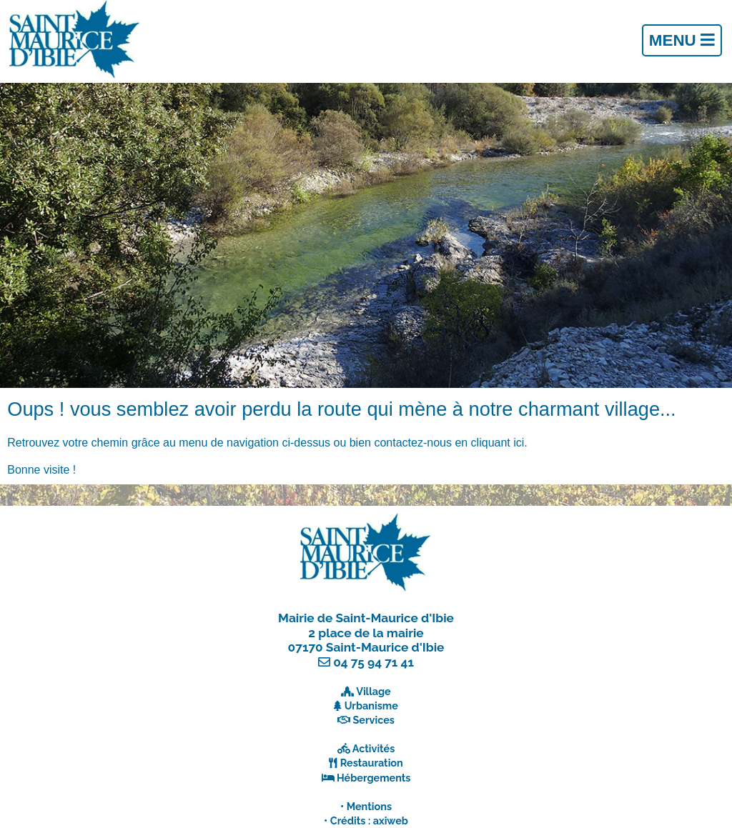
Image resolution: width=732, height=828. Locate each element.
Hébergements (374, 778)
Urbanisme (371, 705)
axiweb (390, 820)
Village (373, 691)
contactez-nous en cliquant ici (449, 443)
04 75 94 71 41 (373, 662)
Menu (682, 40)
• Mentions (366, 806)
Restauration (371, 763)
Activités (373, 748)
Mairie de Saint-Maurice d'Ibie (366, 618)
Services (374, 720)
